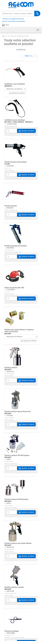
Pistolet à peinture (10, 368)
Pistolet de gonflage (11, 591)
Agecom (4, 36)
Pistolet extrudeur (10, 206)
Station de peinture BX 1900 (14, 288)
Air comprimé (12, 36)
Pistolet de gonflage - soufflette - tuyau (18, 613)
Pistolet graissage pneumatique (15, 246)
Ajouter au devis (17, 93)
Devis (5, 25)
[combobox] (18, 13)
